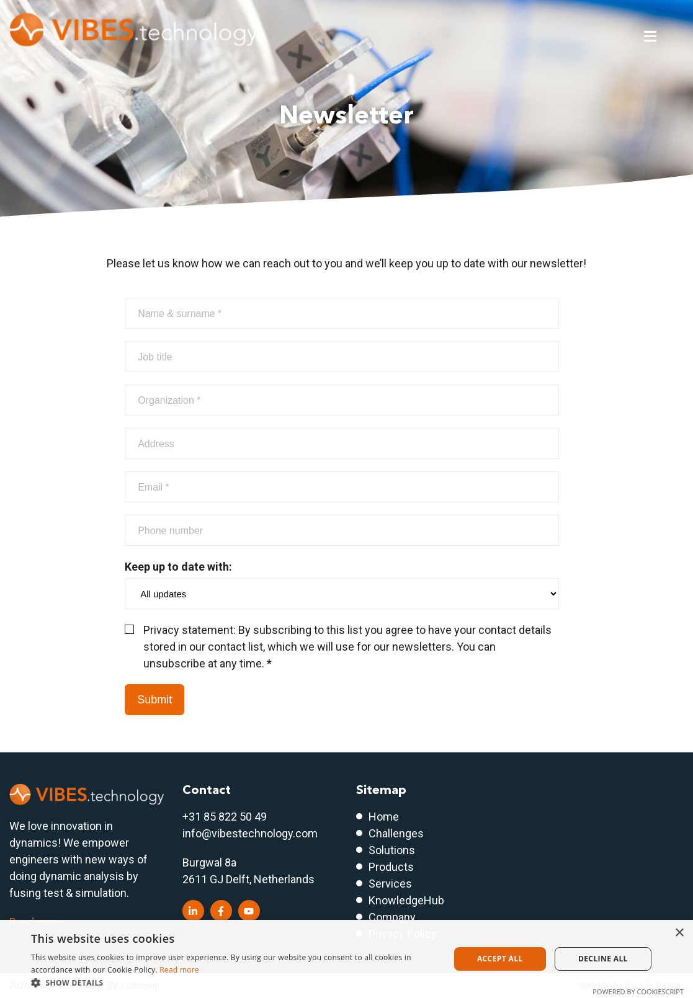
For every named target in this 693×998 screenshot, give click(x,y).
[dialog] (346, 959)
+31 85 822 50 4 (221, 816)
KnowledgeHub (406, 900)
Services (390, 883)
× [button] (679, 933)
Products (391, 866)
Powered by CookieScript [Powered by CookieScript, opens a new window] (638, 991)
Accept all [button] (500, 958)
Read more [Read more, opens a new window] (179, 970)
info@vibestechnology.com (250, 833)
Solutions (392, 850)
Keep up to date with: (342, 584)
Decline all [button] (603, 958)
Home (384, 816)
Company (392, 917)
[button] (234, 982)
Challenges (396, 833)
